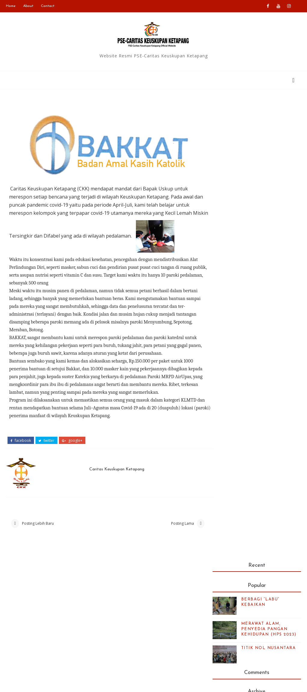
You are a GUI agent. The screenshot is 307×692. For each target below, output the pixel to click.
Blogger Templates (169, 683)
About (28, 6)
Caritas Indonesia (131, 597)
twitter (46, 441)
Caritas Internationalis (135, 615)
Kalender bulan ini (243, 642)
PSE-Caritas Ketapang (68, 683)
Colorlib (235, 683)
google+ (72, 441)
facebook (21, 441)
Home (11, 6)
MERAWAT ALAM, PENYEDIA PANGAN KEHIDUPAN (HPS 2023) (268, 168)
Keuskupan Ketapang (134, 606)
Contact (47, 6)
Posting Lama (175, 524)
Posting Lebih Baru (38, 524)
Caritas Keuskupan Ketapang (115, 469)
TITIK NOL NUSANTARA (268, 187)
